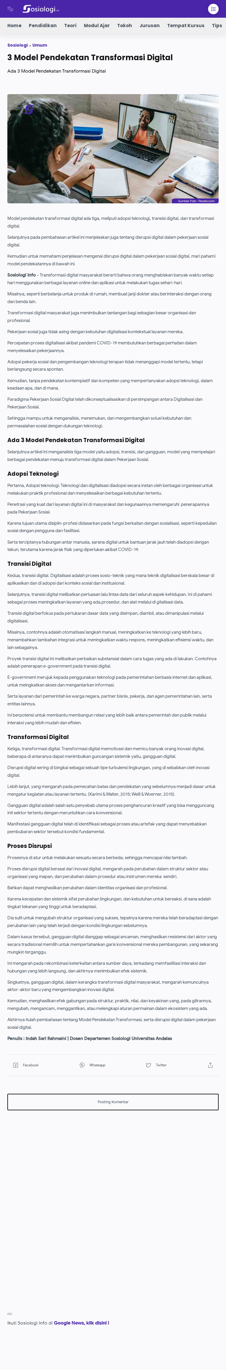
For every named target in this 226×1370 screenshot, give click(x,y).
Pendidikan (43, 25)
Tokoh (124, 25)
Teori (70, 25)
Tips (217, 25)
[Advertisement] (113, 1155)
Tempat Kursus (186, 25)
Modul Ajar (97, 25)
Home (14, 25)
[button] (38, 1065)
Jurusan (149, 25)
